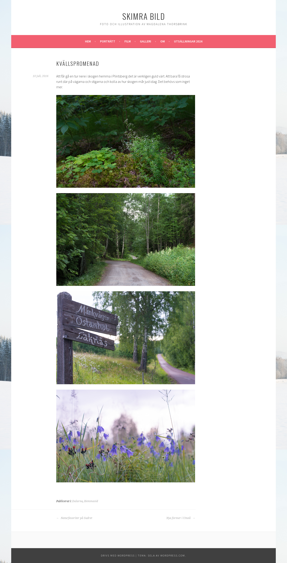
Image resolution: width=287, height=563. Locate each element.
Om (162, 41)
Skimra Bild (143, 16)
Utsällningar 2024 (188, 41)
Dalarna (77, 501)
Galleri (145, 41)
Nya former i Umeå (180, 518)
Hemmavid (91, 501)
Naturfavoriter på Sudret (74, 518)
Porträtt (107, 41)
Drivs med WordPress (118, 555)
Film (127, 41)
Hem (88, 41)
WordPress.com (172, 555)
